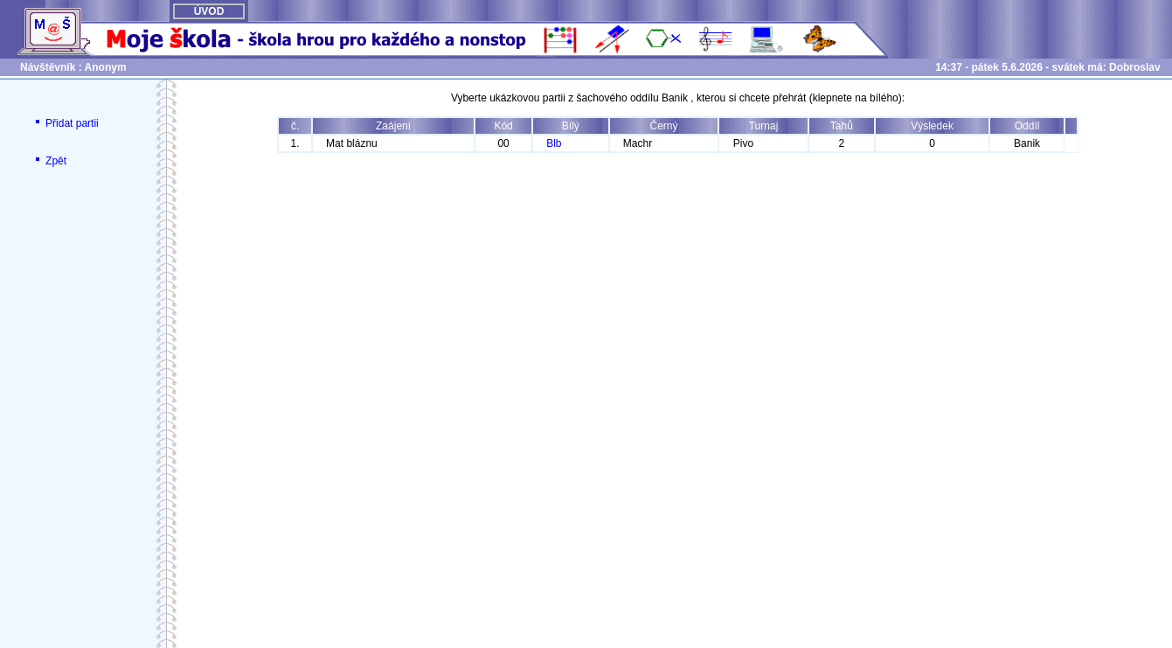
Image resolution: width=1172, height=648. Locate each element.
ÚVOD (209, 11)
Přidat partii (65, 123)
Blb (553, 143)
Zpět (49, 161)
